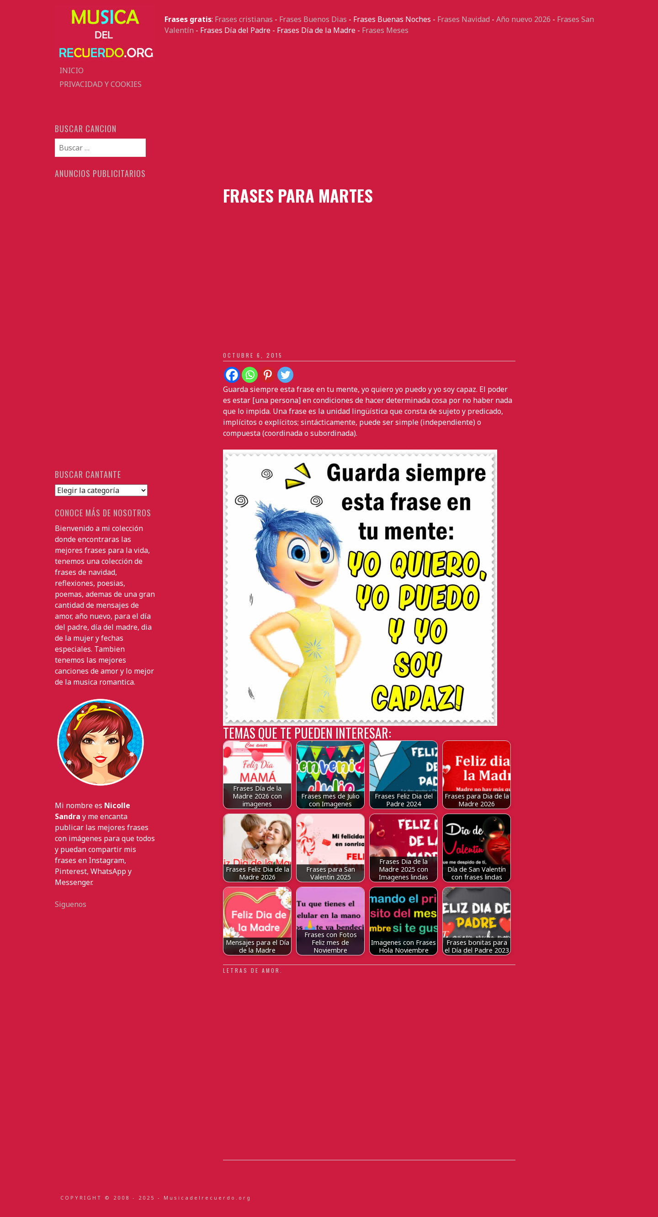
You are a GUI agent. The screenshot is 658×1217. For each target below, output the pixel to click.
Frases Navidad (463, 19)
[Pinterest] (268, 375)
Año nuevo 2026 (523, 19)
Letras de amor (251, 970)
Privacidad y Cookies (100, 84)
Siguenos (70, 904)
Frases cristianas (244, 19)
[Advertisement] (383, 111)
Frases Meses (385, 30)
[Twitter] (285, 375)
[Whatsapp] (250, 375)
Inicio (71, 70)
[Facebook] (232, 375)
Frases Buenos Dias (313, 19)
